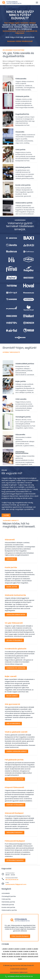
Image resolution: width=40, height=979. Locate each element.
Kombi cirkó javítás (8, 907)
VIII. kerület (13, 951)
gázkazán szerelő (32, 956)
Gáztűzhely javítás (8, 902)
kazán (20, 959)
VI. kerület (35, 949)
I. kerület (4, 949)
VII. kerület (6, 951)
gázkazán (24, 956)
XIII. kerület (10, 954)
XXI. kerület (10, 956)
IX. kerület (20, 951)
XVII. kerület (31, 954)
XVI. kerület (24, 954)
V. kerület (29, 949)
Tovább (6, 515)
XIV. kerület (16, 954)
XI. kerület (32, 951)
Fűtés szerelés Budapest (20, 936)
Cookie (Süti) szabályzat (18, 969)
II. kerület (10, 949)
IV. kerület (23, 949)
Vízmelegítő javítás (9, 896)
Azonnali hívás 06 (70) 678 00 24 (19, 976)
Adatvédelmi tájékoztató (18, 972)
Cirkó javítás (6, 899)
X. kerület (26, 951)
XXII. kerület (17, 956)
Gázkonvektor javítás (9, 910)
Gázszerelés (6, 893)
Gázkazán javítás (8, 905)
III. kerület (16, 949)
